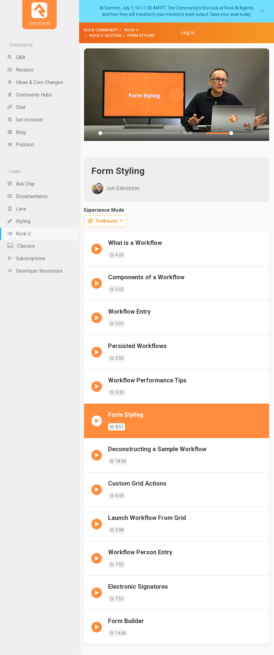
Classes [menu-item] (21, 246)
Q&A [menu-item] (16, 57)
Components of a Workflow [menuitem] (146, 277)
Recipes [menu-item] (20, 70)
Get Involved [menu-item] (25, 120)
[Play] (92, 133)
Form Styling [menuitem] (125, 414)
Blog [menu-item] (16, 132)
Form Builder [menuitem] (126, 621)
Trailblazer (105, 221)
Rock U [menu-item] (19, 234)
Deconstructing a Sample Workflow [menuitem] (157, 449)
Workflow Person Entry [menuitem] (140, 552)
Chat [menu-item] (16, 107)
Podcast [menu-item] (20, 145)
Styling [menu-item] (18, 221)
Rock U (131, 30)
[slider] (139, 133)
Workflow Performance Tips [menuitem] (147, 380)
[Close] (262, 11)
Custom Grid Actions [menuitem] (137, 483)
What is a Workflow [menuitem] (135, 242)
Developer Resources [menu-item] (34, 271)
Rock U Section (105, 35)
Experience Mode (104, 210)
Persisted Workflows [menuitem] (137, 346)
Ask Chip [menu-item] (21, 184)
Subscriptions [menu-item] (26, 258)
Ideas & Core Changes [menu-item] (35, 82)
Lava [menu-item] (16, 209)
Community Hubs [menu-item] (29, 95)
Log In (188, 33)
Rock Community (101, 30)
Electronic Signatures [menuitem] (138, 586)
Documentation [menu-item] (27, 196)
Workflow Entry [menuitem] (129, 311)
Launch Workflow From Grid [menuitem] (147, 517)
